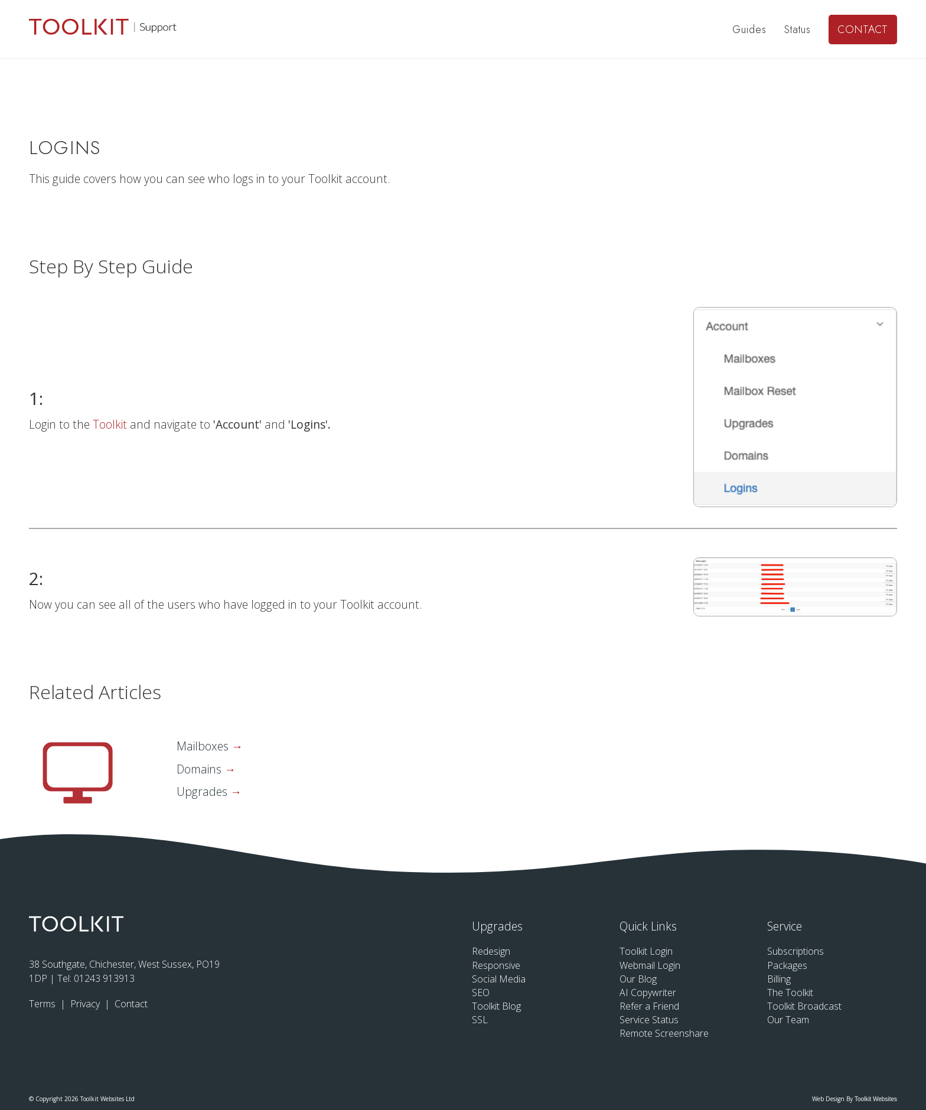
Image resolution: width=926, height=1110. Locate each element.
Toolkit (111, 424)
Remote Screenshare (664, 1033)
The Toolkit (790, 992)
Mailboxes (204, 746)
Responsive (496, 965)
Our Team (788, 1019)
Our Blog (638, 978)
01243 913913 (104, 978)
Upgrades (203, 791)
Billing (779, 978)
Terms (43, 1003)
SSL (480, 1019)
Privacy (86, 1003)
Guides (749, 29)
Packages (787, 965)
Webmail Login (649, 965)
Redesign (491, 951)
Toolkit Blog (496, 1006)
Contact (862, 29)
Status (797, 29)
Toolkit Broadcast (804, 1006)
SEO (481, 992)
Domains (200, 769)
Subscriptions (795, 951)
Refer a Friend (649, 1006)
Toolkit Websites (876, 1099)
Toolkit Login (646, 951)
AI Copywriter (647, 992)
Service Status (649, 1019)
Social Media (499, 978)
